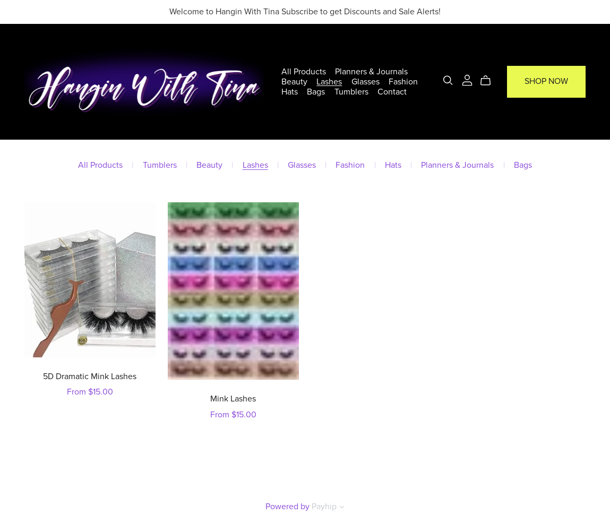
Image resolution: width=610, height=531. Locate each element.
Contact (392, 92)
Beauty (294, 81)
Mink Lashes (233, 398)
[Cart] (489, 80)
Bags (316, 92)
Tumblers (351, 92)
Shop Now (546, 81)
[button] (342, 508)
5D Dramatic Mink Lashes (89, 376)
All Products (303, 71)
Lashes (329, 81)
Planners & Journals (372, 71)
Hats (289, 92)
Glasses (365, 81)
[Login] (467, 79)
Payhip (324, 506)
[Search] (448, 80)
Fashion (403, 81)
